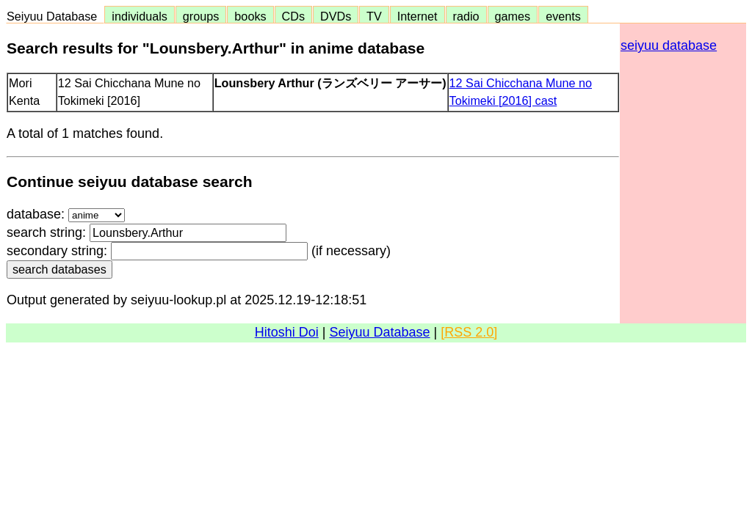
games (513, 16)
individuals (139, 16)
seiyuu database (669, 45)
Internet (417, 16)
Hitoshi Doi (287, 332)
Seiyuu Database (55, 16)
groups (201, 16)
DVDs (336, 16)
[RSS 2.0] (469, 332)
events (563, 16)
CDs (293, 16)
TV (374, 16)
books (250, 16)
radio (466, 16)
